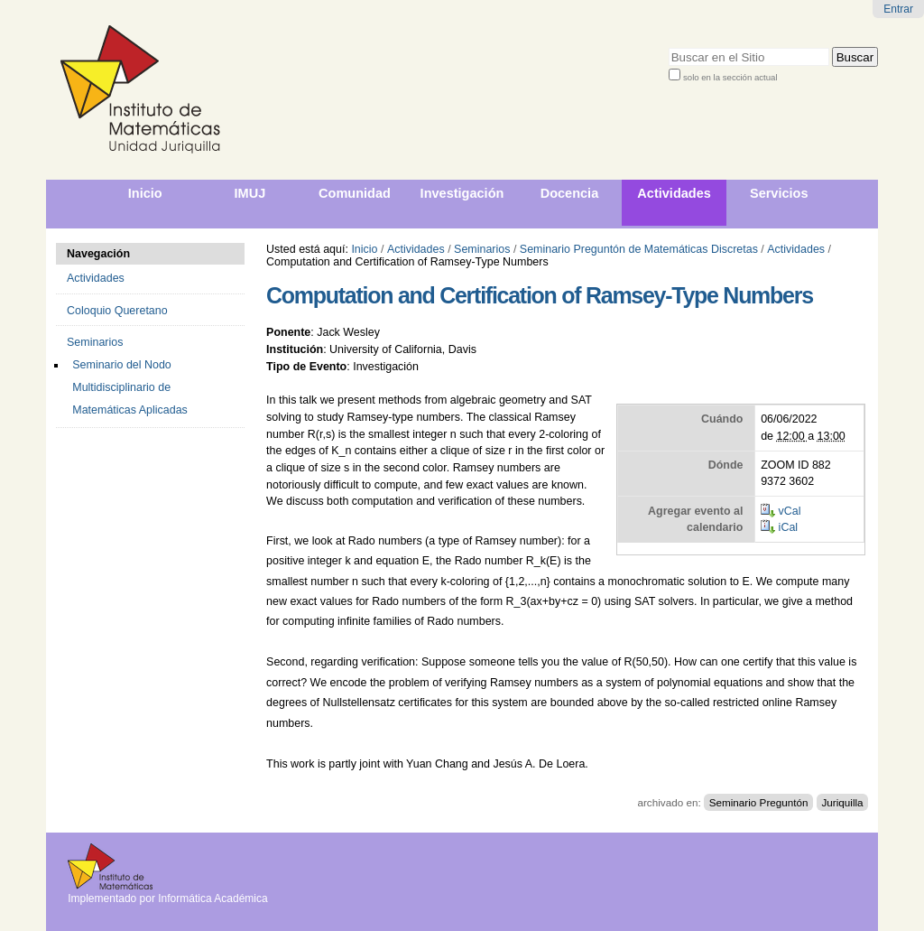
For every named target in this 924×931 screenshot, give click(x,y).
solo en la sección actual (730, 77)
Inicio (364, 249)
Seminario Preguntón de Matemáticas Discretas (639, 249)
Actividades (416, 249)
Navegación (98, 253)
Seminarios (482, 249)
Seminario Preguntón (758, 802)
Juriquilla (842, 802)
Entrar (898, 9)
